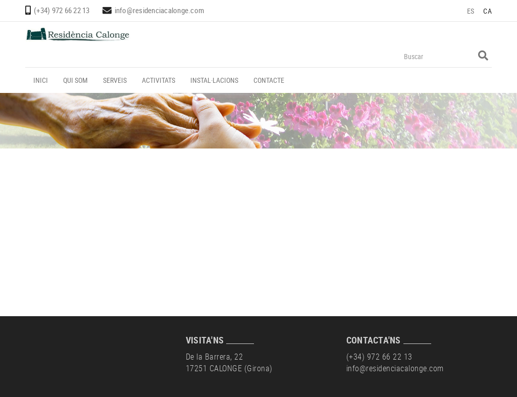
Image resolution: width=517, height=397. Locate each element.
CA (487, 11)
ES (471, 11)
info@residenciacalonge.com (159, 10)
